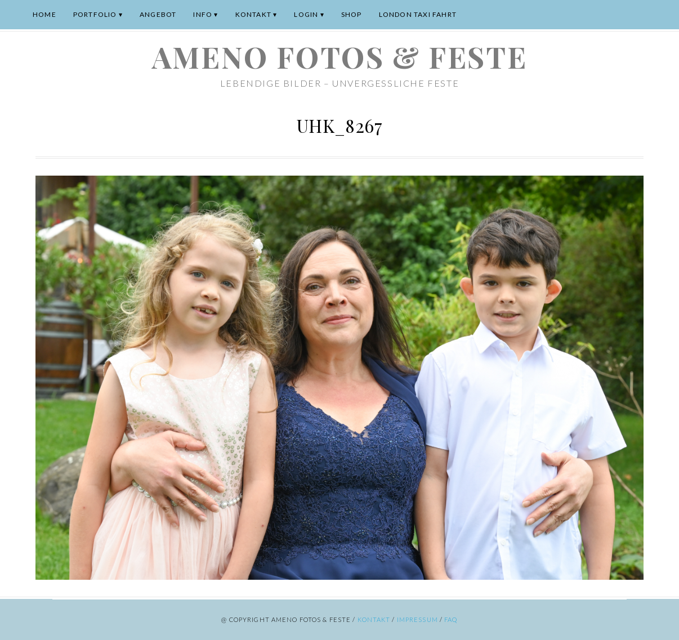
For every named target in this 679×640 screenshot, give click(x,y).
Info (202, 14)
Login (306, 14)
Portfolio (95, 14)
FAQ (450, 619)
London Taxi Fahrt (418, 14)
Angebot (158, 14)
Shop (351, 14)
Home (44, 14)
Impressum (417, 619)
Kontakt (253, 14)
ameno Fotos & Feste (339, 56)
